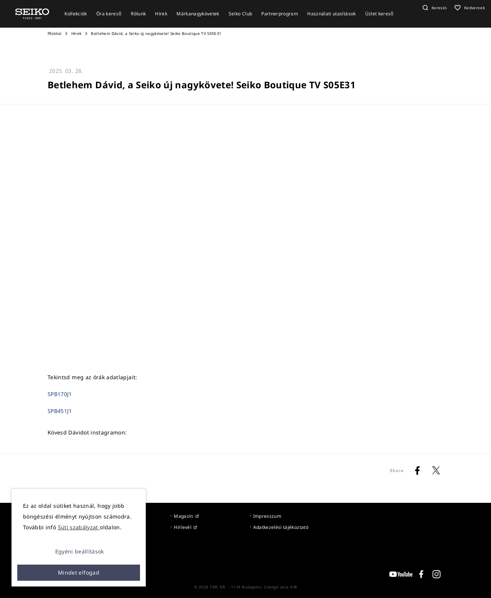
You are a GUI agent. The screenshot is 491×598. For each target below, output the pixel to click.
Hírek (76, 33)
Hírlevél (182, 527)
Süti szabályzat (79, 527)
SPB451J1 (60, 411)
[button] (434, 7)
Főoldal (54, 33)
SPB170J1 (60, 394)
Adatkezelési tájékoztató (280, 527)
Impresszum (267, 516)
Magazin (183, 516)
